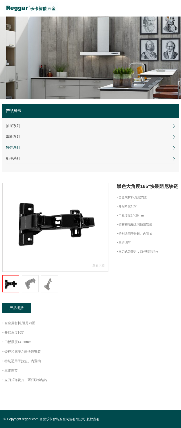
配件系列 (13, 158)
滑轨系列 (13, 137)
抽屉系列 (13, 126)
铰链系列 (13, 147)
